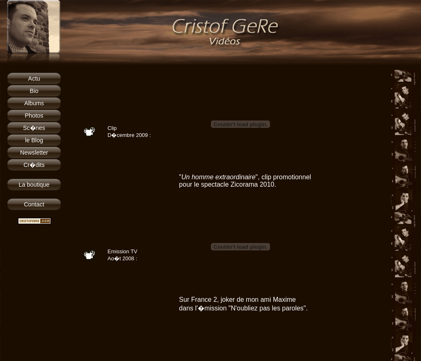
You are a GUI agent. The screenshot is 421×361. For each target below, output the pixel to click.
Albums (34, 103)
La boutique (33, 184)
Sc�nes (34, 128)
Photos (34, 115)
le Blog (34, 140)
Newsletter (34, 152)
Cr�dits (34, 165)
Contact (34, 204)
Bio (34, 91)
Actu (34, 78)
